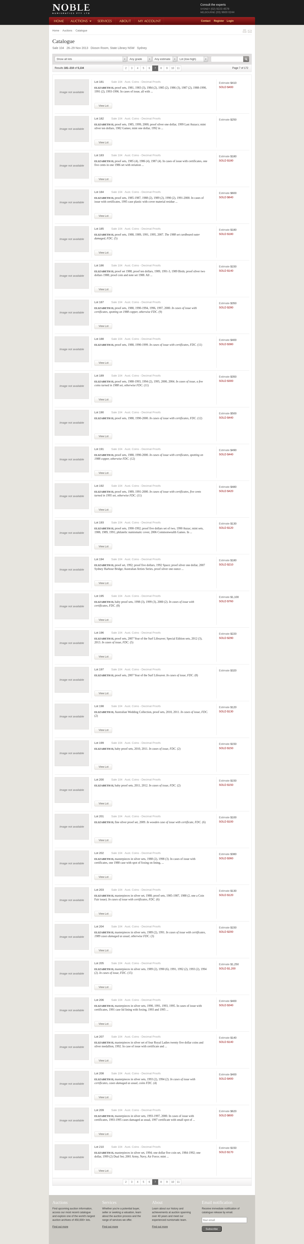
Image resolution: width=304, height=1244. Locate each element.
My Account (149, 21)
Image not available (72, 92)
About (125, 21)
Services (105, 21)
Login (230, 20)
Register (219, 20)
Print (244, 31)
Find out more (60, 1226)
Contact (205, 20)
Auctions (81, 21)
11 (178, 68)
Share (250, 31)
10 (172, 68)
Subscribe (212, 1228)
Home (58, 21)
